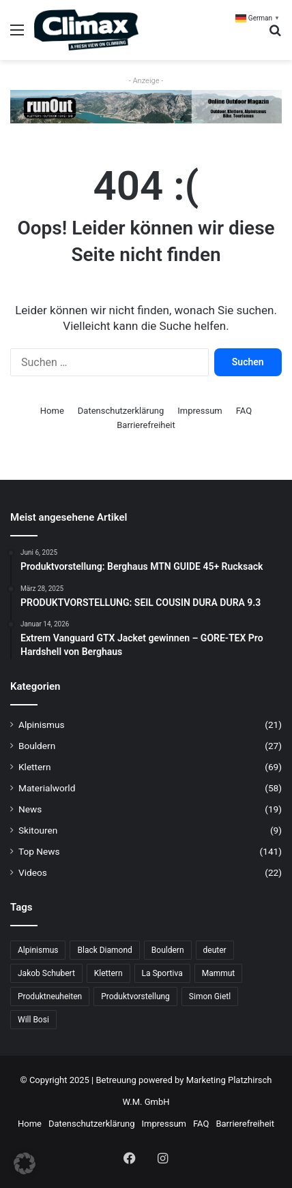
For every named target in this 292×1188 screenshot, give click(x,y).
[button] (24, 1163)
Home (52, 411)
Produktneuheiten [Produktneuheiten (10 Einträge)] (50, 996)
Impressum (199, 411)
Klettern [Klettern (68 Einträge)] (108, 973)
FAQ (244, 411)
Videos (32, 872)
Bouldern (36, 745)
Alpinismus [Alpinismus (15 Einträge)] (38, 950)
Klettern (34, 766)
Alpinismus (41, 724)
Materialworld (46, 787)
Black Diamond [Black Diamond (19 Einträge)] (104, 950)
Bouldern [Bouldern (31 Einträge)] (167, 950)
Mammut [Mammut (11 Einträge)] (218, 973)
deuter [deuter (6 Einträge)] (215, 950)
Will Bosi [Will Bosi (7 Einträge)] (33, 1019)
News (30, 809)
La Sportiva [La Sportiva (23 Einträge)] (162, 973)
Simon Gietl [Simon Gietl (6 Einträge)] (210, 996)
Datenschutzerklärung (121, 411)
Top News (39, 851)
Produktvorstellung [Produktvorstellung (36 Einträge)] (135, 996)
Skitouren (37, 830)
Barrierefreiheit (146, 425)
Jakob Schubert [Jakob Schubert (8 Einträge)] (46, 973)
